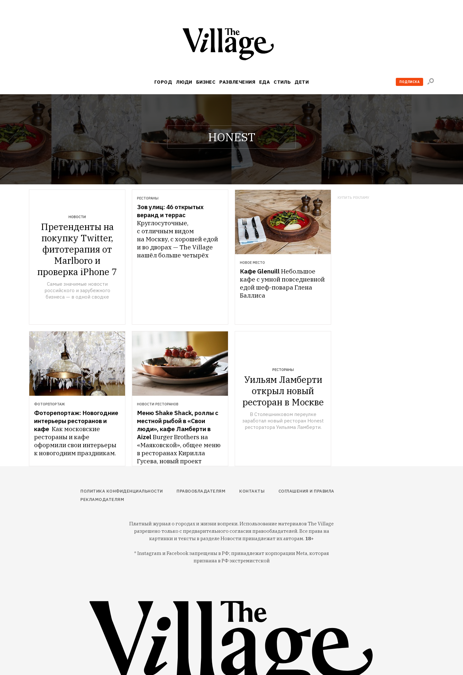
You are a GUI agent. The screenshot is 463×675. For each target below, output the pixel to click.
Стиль (282, 82)
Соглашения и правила (306, 491)
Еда (264, 82)
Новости (77, 217)
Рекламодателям (102, 499)
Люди (184, 82)
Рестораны (148, 198)
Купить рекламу (353, 197)
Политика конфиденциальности (121, 491)
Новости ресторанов (157, 404)
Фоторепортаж (49, 404)
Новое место (252, 262)
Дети (302, 82)
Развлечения (237, 82)
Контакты (252, 491)
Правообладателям (201, 491)
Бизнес (206, 82)
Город (163, 82)
